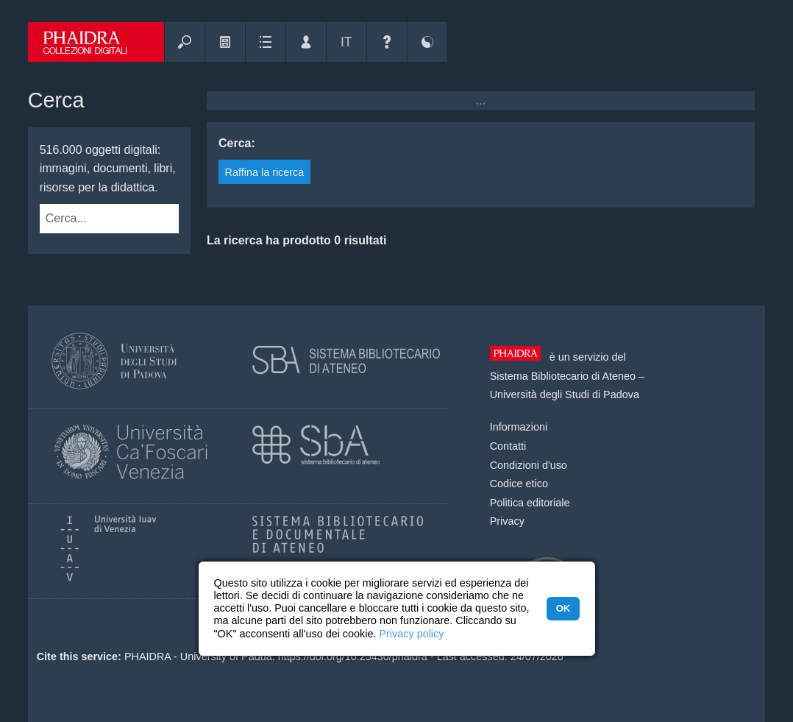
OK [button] (563, 608)
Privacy (507, 521)
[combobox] (94, 218)
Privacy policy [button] (411, 634)
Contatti (508, 446)
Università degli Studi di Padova (564, 394)
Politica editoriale (530, 503)
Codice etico (519, 483)
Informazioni (518, 427)
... (481, 100)
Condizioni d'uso (528, 465)
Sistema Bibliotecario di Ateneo (563, 376)
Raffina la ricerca (265, 172)
